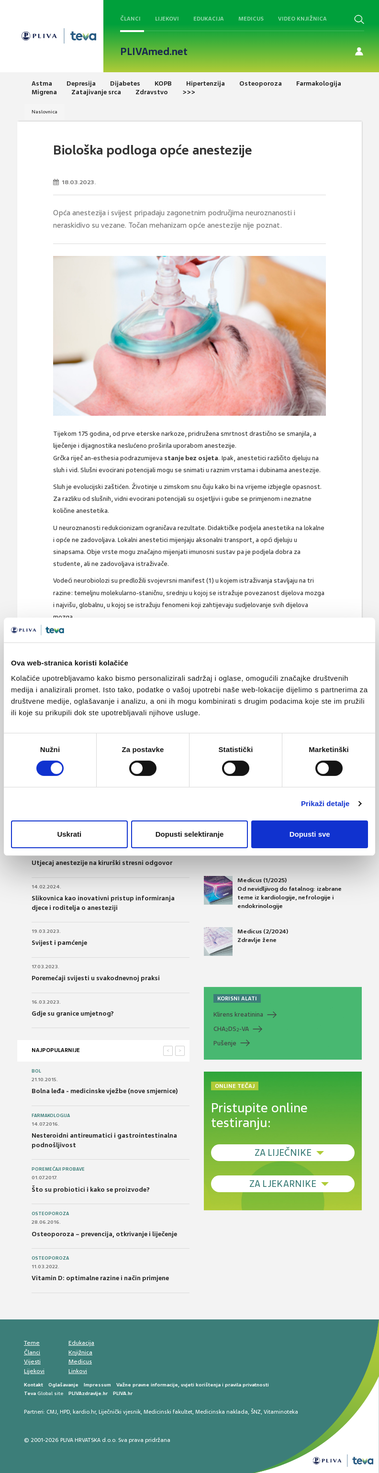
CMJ (51, 1411)
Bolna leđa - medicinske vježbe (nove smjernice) (105, 1091)
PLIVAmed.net (154, 51)
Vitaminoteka (281, 1411)
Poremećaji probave (58, 1169)
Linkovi (77, 1371)
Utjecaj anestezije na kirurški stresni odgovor (102, 863)
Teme (32, 1343)
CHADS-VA (231, 1029)
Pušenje (224, 1043)
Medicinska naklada (221, 1411)
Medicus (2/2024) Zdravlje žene (246, 941)
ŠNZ (256, 1411)
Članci (130, 18)
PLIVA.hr (123, 1393)
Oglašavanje (63, 1385)
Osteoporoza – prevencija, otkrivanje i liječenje (104, 1234)
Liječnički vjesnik (120, 1411)
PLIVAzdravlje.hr (88, 1393)
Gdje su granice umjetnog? (73, 1013)
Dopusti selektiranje (190, 834)
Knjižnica (80, 1352)
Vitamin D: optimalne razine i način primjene (100, 1278)
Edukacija (208, 18)
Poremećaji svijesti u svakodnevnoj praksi (96, 978)
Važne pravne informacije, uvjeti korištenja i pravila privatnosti (192, 1385)
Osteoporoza (50, 1214)
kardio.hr (84, 1411)
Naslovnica (44, 112)
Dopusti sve (310, 834)
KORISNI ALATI (237, 998)
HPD (65, 1411)
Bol (36, 1071)
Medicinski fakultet (168, 1411)
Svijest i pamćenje (59, 943)
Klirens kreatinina (238, 1014)
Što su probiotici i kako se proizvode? (91, 1189)
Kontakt (33, 1385)
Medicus (251, 18)
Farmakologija (51, 1116)
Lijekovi (167, 18)
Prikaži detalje (325, 803)
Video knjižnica (302, 18)
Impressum (97, 1385)
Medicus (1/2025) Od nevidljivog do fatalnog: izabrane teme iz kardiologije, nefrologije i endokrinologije (273, 893)
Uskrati (69, 834)
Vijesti (32, 1361)
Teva (30, 1393)
